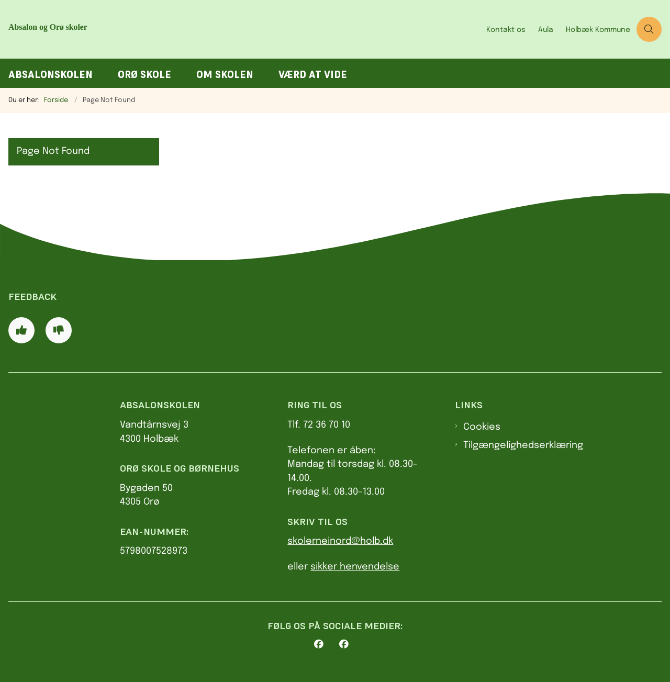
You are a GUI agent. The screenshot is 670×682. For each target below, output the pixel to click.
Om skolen (224, 75)
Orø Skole (144, 75)
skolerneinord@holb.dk (340, 541)
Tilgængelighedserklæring (523, 445)
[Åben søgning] (649, 29)
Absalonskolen (50, 75)
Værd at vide (312, 75)
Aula (545, 29)
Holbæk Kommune (598, 29)
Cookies (481, 427)
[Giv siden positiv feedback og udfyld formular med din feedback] (21, 330)
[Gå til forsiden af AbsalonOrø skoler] (109, 29)
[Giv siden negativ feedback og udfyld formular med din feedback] (59, 330)
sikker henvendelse (354, 567)
